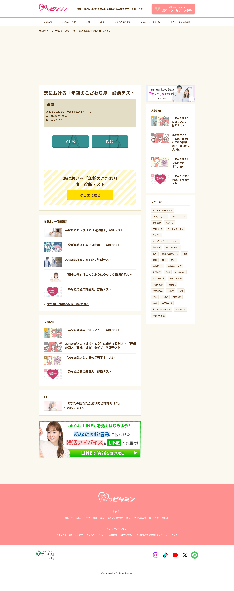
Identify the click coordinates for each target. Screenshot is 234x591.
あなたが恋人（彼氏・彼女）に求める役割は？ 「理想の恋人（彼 (181, 142)
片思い (165, 297)
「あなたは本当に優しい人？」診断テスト (93, 330)
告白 (155, 259)
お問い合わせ (126, 534)
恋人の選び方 (159, 278)
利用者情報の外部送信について (148, 534)
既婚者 (171, 290)
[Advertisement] (117, 58)
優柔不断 (157, 247)
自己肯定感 (167, 303)
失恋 (164, 259)
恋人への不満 (176, 278)
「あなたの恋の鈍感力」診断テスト (88, 289)
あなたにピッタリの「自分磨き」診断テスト (94, 230)
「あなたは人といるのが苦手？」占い (90, 357)
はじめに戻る (90, 194)
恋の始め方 (180, 272)
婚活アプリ (158, 266)
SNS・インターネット (162, 210)
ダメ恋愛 (157, 222)
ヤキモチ (157, 235)
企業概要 (113, 534)
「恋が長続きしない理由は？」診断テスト (93, 245)
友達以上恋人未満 (170, 253)
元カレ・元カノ (173, 247)
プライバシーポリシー (96, 534)
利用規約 (79, 534)
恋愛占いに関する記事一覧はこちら (68, 304)
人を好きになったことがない (165, 241)
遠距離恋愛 (180, 309)
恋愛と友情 (158, 284)
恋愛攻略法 (158, 290)
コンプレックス (160, 216)
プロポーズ (157, 228)
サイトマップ (171, 534)
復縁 (168, 272)
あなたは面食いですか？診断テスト (88, 259)
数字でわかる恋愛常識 (150, 22)
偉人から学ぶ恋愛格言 (180, 22)
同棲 (185, 253)
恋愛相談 (48, 22)
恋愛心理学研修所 (115, 517)
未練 (181, 290)
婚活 (102, 22)
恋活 (88, 22)
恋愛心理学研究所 (122, 22)
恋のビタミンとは (64, 534)
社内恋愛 (177, 297)
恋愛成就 (172, 284)
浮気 (155, 297)
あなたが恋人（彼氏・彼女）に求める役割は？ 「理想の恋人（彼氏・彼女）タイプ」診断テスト (100, 345)
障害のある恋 (159, 315)
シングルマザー (178, 216)
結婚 (155, 303)
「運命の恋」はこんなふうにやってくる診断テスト (98, 274)
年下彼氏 (157, 272)
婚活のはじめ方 (175, 266)
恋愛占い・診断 (69, 22)
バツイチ (170, 222)
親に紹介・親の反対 (161, 309)
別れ (155, 253)
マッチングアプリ (175, 228)
